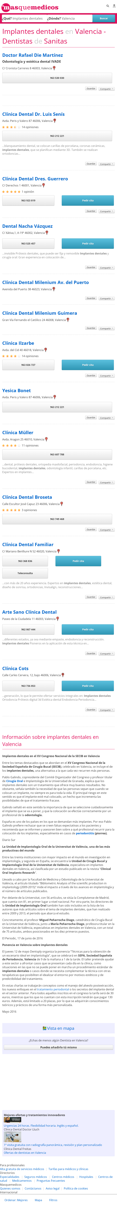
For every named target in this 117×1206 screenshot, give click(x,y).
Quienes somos (10, 1188)
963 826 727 (28, 364)
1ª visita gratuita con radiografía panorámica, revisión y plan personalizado (53, 1145)
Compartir (106, 88)
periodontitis (85, 833)
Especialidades (9, 1177)
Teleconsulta (25, 573)
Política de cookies (76, 1188)
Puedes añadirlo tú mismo (58, 1047)
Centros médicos (63, 1177)
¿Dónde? (54, 18)
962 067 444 (28, 629)
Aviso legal (52, 1188)
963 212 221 (57, 135)
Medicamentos (22, 1181)
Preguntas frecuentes (51, 1181)
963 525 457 (28, 243)
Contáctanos (33, 1188)
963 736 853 (28, 685)
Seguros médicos (35, 1177)
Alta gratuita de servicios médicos (22, 1169)
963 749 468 (57, 519)
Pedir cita (88, 200)
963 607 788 (57, 454)
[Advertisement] (58, 1082)
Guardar (91, 88)
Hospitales (86, 1177)
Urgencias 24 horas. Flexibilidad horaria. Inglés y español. (41, 1126)
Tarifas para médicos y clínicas (68, 1169)
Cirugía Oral (14, 781)
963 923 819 (28, 200)
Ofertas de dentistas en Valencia (25, 1153)
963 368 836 (25, 561)
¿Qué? (7, 18)
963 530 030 (57, 78)
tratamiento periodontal (53, 989)
